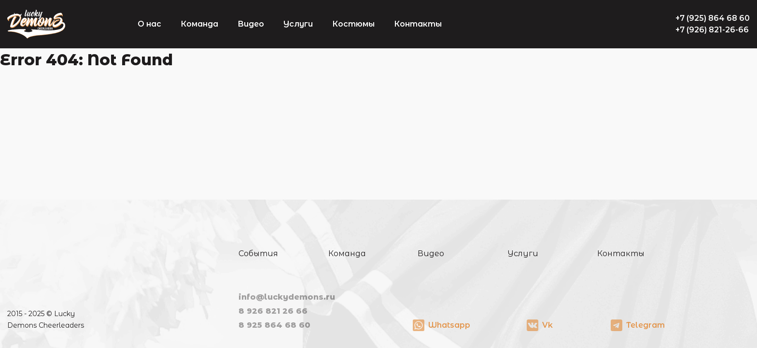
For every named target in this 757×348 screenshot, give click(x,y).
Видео (251, 24)
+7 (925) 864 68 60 (712, 18)
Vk (547, 325)
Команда (199, 24)
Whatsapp (449, 325)
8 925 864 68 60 (274, 325)
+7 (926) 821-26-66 (712, 29)
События (258, 253)
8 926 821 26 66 (273, 311)
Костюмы (353, 24)
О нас (149, 24)
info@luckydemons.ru (286, 297)
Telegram (645, 325)
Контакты (418, 24)
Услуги (298, 24)
